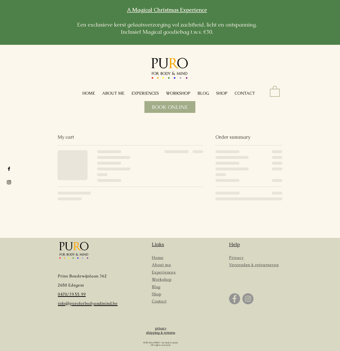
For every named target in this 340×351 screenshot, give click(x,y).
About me (161, 264)
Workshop (161, 279)
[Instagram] (247, 298)
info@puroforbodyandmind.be (88, 303)
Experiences (164, 272)
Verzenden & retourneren (254, 264)
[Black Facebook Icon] (9, 169)
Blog (156, 286)
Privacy (236, 257)
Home (158, 257)
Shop (156, 294)
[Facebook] (234, 298)
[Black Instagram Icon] (9, 182)
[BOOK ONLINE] (169, 107)
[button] (275, 91)
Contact (159, 301)
